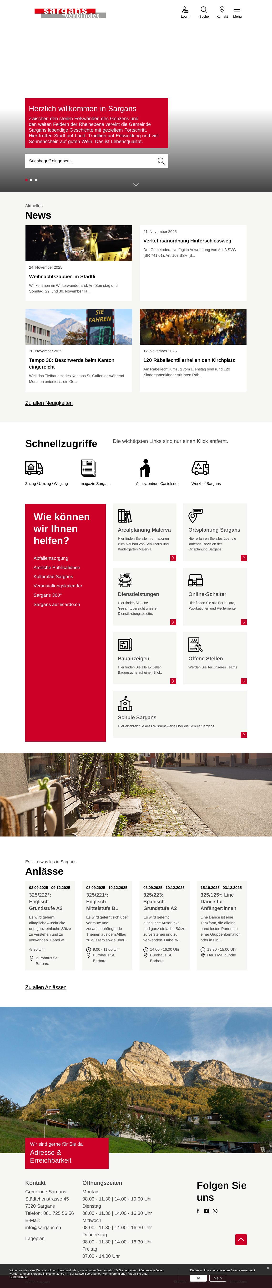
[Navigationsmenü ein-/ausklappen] (237, 13)
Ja (198, 1278)
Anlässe (44, 871)
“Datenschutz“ (19, 1276)
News (38, 215)
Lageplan (39, 1238)
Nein (218, 1278)
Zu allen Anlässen (45, 987)
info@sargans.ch (43, 1227)
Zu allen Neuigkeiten (49, 403)
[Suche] (161, 161)
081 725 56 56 (58, 1213)
